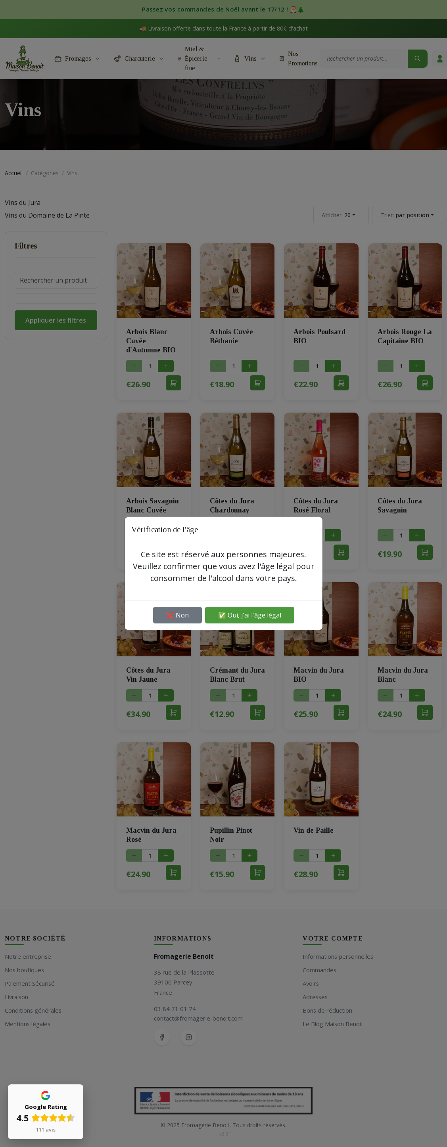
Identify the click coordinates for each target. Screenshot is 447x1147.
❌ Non (177, 615)
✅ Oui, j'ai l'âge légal (249, 615)
